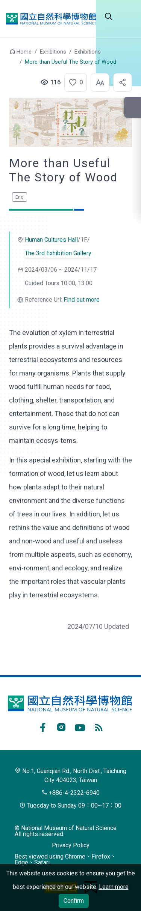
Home (24, 51)
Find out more (82, 299)
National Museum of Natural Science (51, 18)
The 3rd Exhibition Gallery (58, 253)
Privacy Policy (70, 845)
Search (108, 16)
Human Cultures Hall (51, 239)
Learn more (114, 886)
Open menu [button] (127, 16)
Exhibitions (53, 51)
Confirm (74, 900)
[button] (73, 82)
